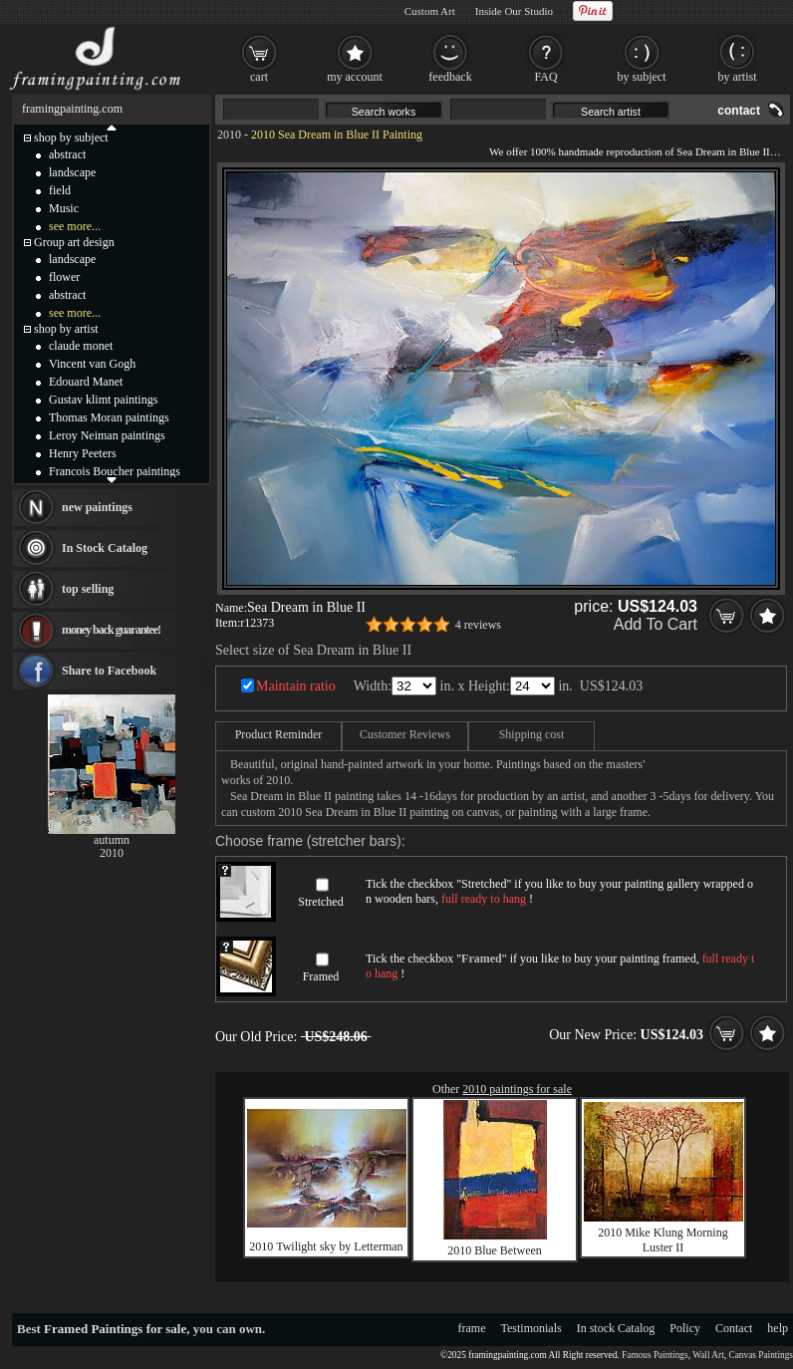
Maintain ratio (296, 686)
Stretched (320, 902)
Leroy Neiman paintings (107, 435)
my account (355, 77)
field (60, 190)
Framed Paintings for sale (115, 1328)
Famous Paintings (655, 1355)
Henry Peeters (83, 453)
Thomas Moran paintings (109, 417)
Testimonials (531, 1328)
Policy (684, 1328)
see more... (75, 226)
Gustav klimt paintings (103, 400)
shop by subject (71, 137)
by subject (642, 77)
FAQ (545, 77)
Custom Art (429, 11)
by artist (737, 77)
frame (472, 1328)
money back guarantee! (111, 630)
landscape (72, 172)
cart (259, 77)
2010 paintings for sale (517, 1089)
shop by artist (66, 329)
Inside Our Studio (514, 11)
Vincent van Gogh (92, 364)
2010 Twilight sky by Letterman (325, 1246)
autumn (112, 840)
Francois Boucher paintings (114, 471)
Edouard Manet (86, 382)
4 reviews (478, 625)
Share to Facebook (109, 671)
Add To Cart (655, 624)
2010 (229, 134)
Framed (321, 976)
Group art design (74, 242)
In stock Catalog (616, 1328)
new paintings (97, 507)
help (777, 1328)
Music (64, 208)
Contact (733, 1328)
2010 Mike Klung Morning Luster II (662, 1240)
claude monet (81, 346)
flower (64, 277)
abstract (67, 154)
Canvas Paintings (760, 1355)
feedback (449, 77)
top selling (88, 589)
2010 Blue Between (494, 1250)
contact (738, 111)
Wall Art (708, 1355)
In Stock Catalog (104, 548)
